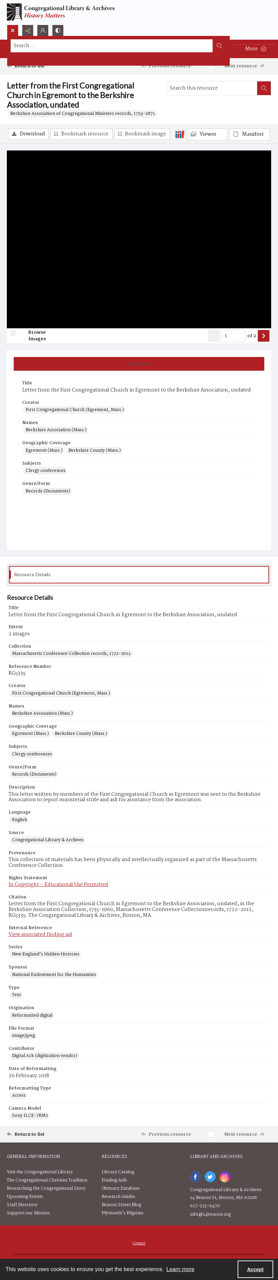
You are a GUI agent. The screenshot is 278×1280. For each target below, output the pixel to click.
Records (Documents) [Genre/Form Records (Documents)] (48, 491)
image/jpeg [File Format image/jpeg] (23, 1035)
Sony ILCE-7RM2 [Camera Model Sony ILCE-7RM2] (30, 1115)
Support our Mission (28, 1213)
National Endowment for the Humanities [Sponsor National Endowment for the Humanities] (54, 975)
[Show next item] (263, 336)
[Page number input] (233, 336)
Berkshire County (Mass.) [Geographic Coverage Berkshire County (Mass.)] (94, 450)
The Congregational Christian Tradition (47, 1180)
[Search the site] (112, 45)
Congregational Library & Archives (226, 1189)
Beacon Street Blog (121, 1205)
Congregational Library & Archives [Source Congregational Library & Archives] (48, 840)
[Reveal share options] (27, 30)
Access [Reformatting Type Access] (19, 1095)
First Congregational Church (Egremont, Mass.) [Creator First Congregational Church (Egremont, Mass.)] (75, 410)
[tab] (139, 363)
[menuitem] (138, 1243)
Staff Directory (22, 1205)
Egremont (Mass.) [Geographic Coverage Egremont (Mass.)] (44, 450)
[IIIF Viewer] (207, 134)
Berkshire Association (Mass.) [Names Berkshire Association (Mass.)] (56, 430)
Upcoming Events (25, 1196)
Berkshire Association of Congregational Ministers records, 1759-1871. (83, 113)
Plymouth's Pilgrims (122, 1213)
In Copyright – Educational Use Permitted (58, 885)
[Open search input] (12, 30)
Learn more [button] (180, 1269)
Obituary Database (121, 1188)
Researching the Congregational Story (46, 1188)
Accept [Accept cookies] (255, 1269)
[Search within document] (264, 88)
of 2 (251, 336)
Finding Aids (114, 1180)
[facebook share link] (195, 1176)
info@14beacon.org (210, 1214)
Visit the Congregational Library (40, 1172)
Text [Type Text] (16, 995)
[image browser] (32, 335)
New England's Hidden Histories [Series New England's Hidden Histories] (45, 954)
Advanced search (28, 58)
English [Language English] (19, 820)
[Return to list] (42, 66)
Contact (138, 1243)
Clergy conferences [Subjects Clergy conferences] (46, 470)
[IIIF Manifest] (249, 134)
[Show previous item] (214, 336)
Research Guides (118, 1196)
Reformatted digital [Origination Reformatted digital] (32, 1015)
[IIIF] (179, 134)
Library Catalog (118, 1172)
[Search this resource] (212, 88)
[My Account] (42, 30)
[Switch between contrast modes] (57, 30)
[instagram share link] (224, 1176)
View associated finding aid (40, 935)
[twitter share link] (210, 1176)
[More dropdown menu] (255, 49)
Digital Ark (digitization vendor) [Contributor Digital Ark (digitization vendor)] (44, 1056)
